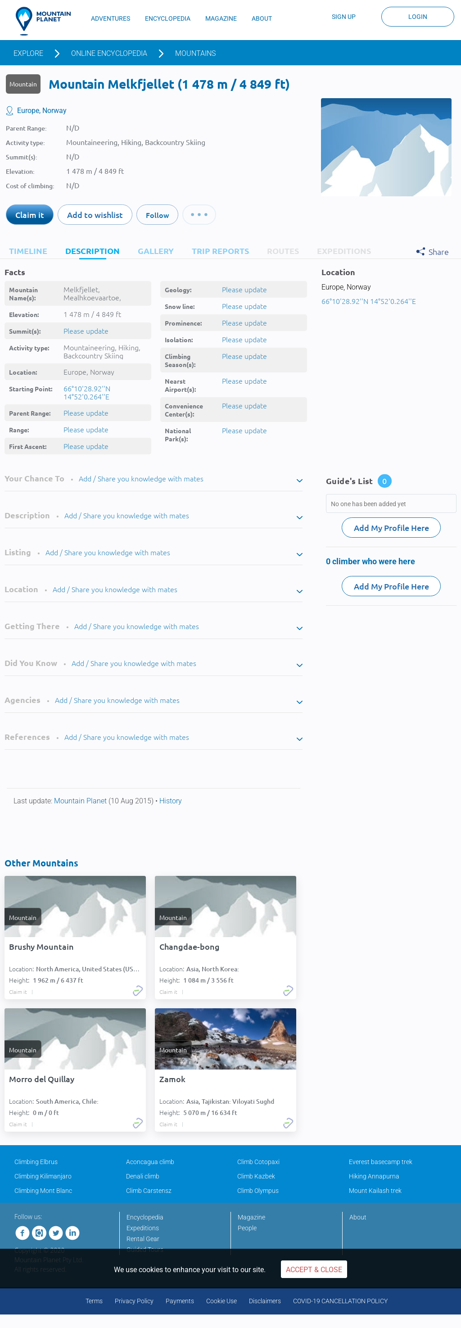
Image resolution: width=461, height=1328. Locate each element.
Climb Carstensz (149, 1190)
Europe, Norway (42, 110)
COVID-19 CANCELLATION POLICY (340, 1301)
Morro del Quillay (41, 1079)
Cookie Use (221, 1301)
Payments (180, 1301)
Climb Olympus (258, 1190)
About (357, 1217)
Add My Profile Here (391, 527)
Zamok (172, 1079)
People (247, 1228)
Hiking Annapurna (374, 1176)
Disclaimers (265, 1301)
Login (417, 16)
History (170, 801)
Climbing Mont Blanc (43, 1190)
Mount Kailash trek (375, 1190)
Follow (157, 215)
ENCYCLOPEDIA (167, 18)
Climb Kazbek (256, 1176)
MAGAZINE (221, 18)
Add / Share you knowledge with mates (141, 478)
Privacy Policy (134, 1301)
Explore (28, 53)
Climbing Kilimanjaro (43, 1176)
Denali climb (142, 1176)
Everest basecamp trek (380, 1161)
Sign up (344, 16)
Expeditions (143, 1228)
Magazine (251, 1217)
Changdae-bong (189, 947)
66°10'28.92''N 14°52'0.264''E (86, 392)
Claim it (29, 214)
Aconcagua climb (150, 1161)
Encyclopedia (145, 1217)
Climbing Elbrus (36, 1161)
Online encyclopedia (109, 53)
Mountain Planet (81, 801)
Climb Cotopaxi (258, 1161)
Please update (85, 330)
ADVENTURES (110, 18)
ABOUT (262, 18)
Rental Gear (143, 1238)
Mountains (195, 53)
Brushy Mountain (41, 947)
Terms (94, 1301)
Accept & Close (314, 1269)
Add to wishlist (95, 214)
